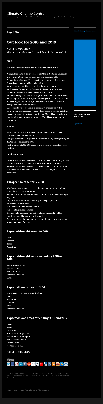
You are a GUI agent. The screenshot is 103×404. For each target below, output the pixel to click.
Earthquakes (35, 373)
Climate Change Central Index (85, 31)
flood (16, 375)
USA (52, 375)
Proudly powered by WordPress (37, 390)
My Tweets (78, 124)
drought (27, 373)
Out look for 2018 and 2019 (31, 42)
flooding (21, 375)
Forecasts (19, 373)
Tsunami (47, 375)
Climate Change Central (26, 13)
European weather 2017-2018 (51, 373)
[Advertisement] (85, 73)
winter (57, 375)
